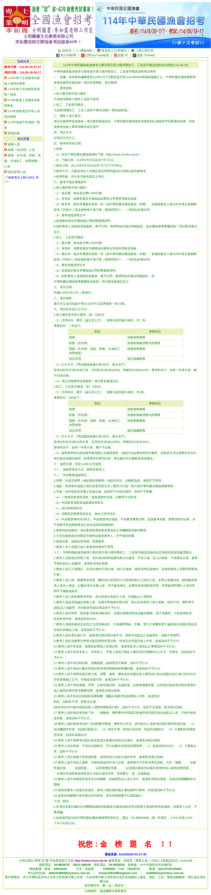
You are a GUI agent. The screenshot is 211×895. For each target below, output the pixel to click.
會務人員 (14, 144)
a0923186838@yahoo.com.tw (69, 873)
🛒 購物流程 (84, 50)
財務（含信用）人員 (21, 150)
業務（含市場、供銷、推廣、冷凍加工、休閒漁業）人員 (22, 161)
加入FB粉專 (68, 55)
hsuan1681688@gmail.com (118, 873)
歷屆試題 (14, 133)
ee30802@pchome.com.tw (165, 873)
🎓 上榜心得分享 (142, 50)
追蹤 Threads (146, 55)
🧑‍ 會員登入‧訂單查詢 (111, 50)
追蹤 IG (123, 55)
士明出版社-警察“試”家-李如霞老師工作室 (63, 860)
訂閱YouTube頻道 (97, 55)
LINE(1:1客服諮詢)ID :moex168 (171, 860)
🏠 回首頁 (64, 50)
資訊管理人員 (17, 172)
